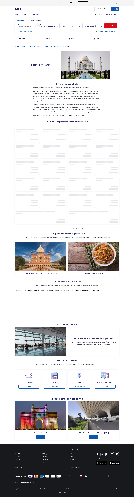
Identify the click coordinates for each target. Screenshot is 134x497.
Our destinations (73, 462)
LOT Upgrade (72, 459)
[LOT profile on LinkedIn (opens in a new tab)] (107, 454)
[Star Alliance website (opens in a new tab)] (98, 476)
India (65, 105)
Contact (68, 489)
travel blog (70, 237)
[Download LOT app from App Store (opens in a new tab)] (114, 463)
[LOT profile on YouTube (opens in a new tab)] (102, 454)
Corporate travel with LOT (49, 462)
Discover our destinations (24, 483)
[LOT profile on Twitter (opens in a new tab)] (117, 454)
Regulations (18, 489)
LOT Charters (45, 456)
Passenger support (74, 465)
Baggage (71, 456)
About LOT (18, 454)
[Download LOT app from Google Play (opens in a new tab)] (101, 463)
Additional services (74, 454)
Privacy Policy (43, 489)
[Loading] (103, 8)
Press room (17, 456)
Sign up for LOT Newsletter (22, 462)
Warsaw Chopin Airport (75, 467)
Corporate (17, 459)
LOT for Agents (46, 459)
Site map (118, 489)
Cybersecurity (93, 489)
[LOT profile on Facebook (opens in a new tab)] (97, 454)
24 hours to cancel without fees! (106, 31)
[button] (27, 25)
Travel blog (18, 465)
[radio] (21, 20)
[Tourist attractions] (67, 306)
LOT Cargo (44, 454)
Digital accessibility (20, 467)
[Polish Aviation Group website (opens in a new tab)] (83, 476)
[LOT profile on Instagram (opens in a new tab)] (112, 454)
